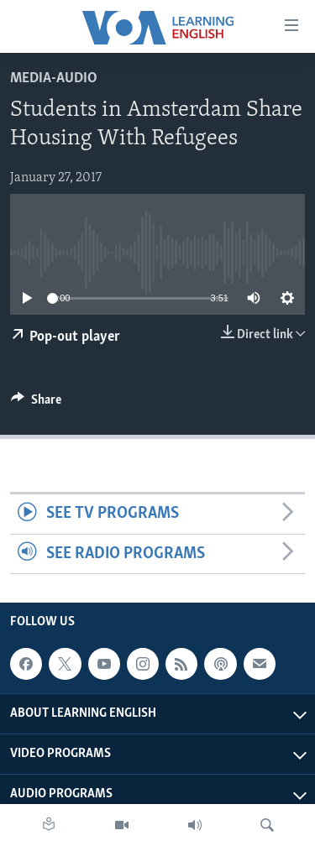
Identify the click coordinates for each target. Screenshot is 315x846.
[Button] (36, 404)
